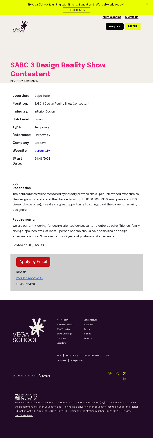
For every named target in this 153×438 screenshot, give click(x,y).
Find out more (76, 10)
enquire (114, 26)
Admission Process (65, 324)
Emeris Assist (112, 17)
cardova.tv (42, 150)
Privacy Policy (72, 355)
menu (132, 26)
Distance (88, 338)
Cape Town (89, 324)
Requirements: (23, 219)
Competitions (77, 360)
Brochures (61, 338)
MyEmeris (131, 17)
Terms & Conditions (92, 355)
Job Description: (22, 186)
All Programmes (63, 320)
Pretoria (87, 334)
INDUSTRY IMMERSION (24, 81)
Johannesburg (90, 320)
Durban (87, 329)
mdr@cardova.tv (29, 278)
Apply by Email (33, 262)
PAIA (59, 355)
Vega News (61, 343)
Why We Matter (63, 329)
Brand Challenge (64, 334)
